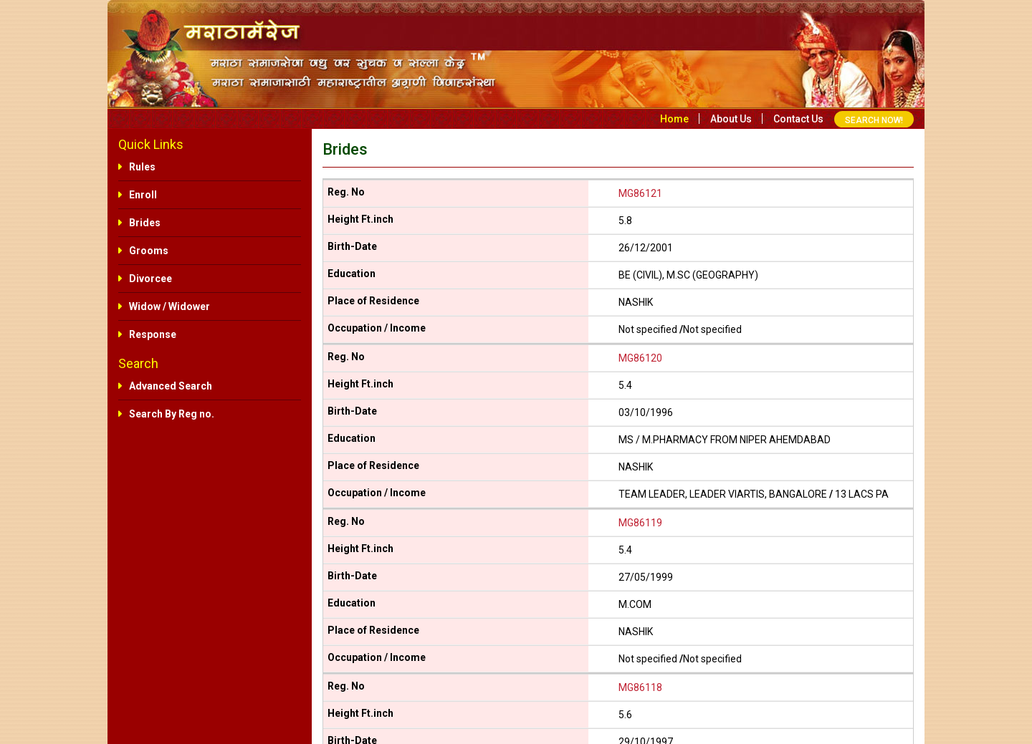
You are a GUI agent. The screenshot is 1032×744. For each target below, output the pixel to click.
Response (152, 334)
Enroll (143, 195)
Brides (145, 222)
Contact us (798, 119)
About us (731, 119)
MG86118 (640, 687)
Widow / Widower (169, 306)
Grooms (148, 250)
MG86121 (640, 193)
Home (674, 119)
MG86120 (640, 358)
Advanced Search (170, 386)
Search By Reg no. (171, 414)
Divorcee (150, 278)
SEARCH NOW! (874, 120)
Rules (142, 167)
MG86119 (640, 522)
